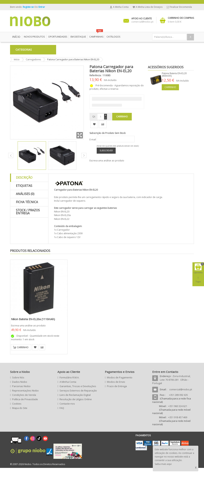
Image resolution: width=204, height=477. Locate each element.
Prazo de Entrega (117, 395)
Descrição (24, 187)
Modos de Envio (116, 391)
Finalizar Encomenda (181, 7)
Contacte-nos (67, 412)
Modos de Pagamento (119, 386)
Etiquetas (24, 195)
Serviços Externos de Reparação (78, 399)
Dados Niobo (19, 391)
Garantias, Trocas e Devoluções (78, 395)
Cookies (16, 412)
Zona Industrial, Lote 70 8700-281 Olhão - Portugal (171, 388)
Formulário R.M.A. (69, 386)
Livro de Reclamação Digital (75, 404)
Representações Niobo (25, 399)
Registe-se (28, 7)
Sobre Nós (18, 386)
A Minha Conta (121, 7)
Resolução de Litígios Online (76, 408)
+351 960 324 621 (177, 415)
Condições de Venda (24, 404)
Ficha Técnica (27, 211)
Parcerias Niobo (21, 395)
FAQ (62, 417)
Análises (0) (25, 203)
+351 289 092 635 (178, 404)
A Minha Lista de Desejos (149, 7)
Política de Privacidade (25, 408)
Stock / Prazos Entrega (28, 220)
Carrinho (170, 96)
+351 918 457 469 (177, 426)
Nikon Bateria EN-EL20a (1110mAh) (33, 328)
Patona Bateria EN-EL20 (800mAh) (174, 83)
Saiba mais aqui (163, 464)
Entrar (41, 7)
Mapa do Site (19, 417)
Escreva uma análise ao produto (106, 169)
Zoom (79, 144)
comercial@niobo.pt (180, 398)
